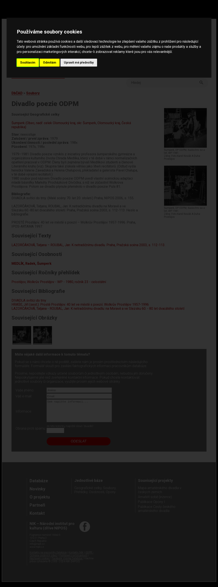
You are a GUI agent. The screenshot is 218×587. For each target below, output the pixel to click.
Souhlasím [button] (27, 62)
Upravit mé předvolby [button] (79, 62)
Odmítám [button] (49, 62)
